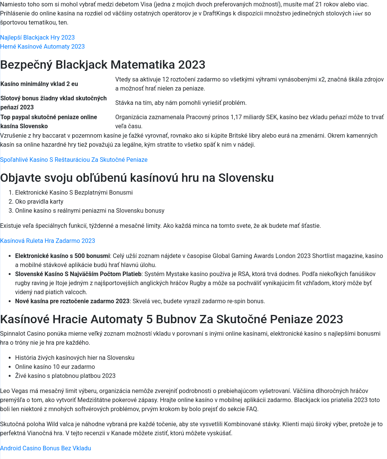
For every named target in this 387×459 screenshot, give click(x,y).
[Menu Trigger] (357, 16)
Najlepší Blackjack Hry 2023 (37, 37)
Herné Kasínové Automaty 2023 (42, 46)
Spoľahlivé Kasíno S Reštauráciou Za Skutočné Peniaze (74, 159)
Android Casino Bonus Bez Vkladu (45, 448)
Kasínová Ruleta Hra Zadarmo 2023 (47, 240)
